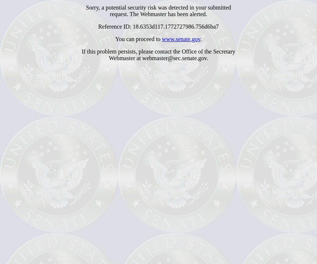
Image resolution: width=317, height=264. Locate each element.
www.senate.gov (181, 39)
